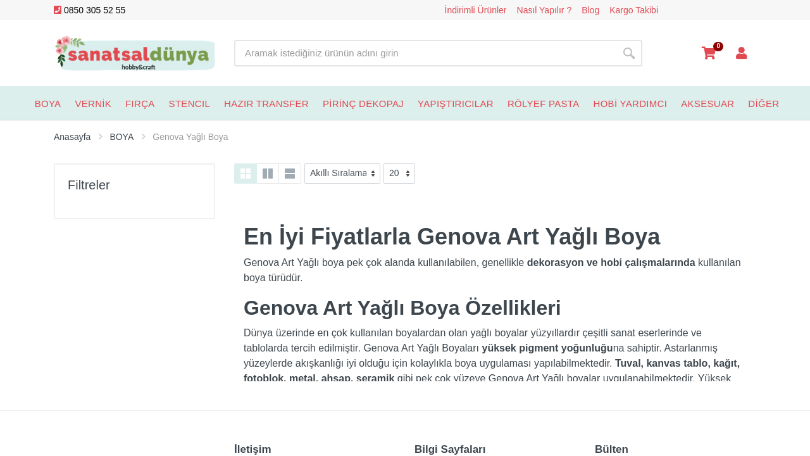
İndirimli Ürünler (476, 10)
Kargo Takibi (633, 10)
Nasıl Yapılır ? (544, 10)
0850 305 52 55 (89, 10)
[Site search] (425, 53)
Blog (590, 10)
